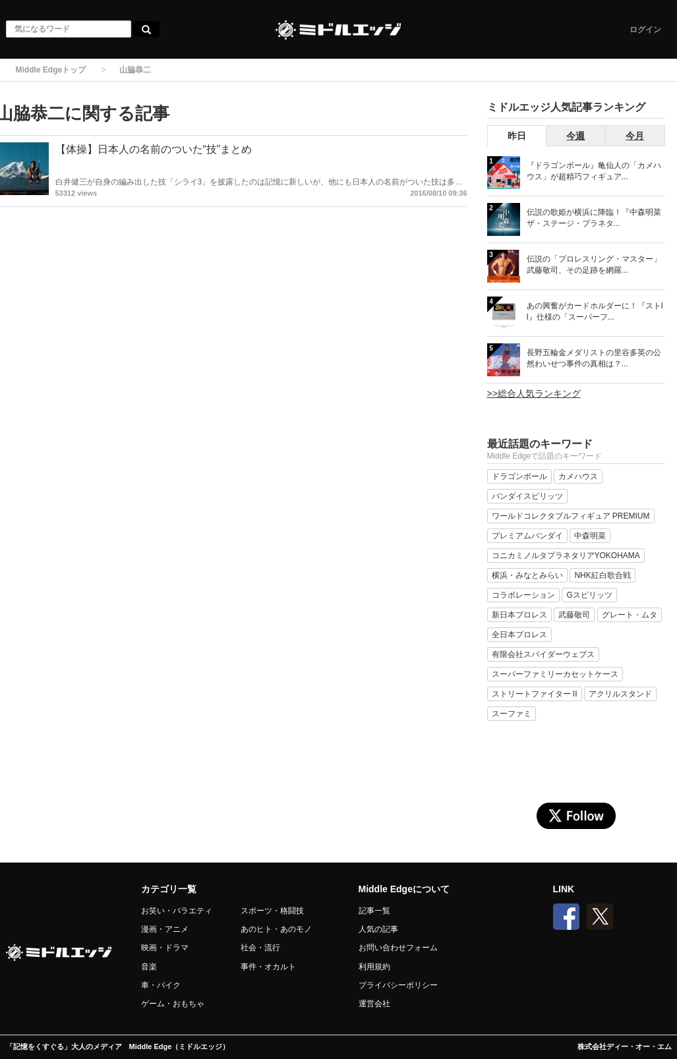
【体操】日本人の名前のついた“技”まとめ (153, 149)
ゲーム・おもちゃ (172, 1003)
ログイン (645, 29)
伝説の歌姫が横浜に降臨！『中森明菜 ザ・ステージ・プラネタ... (594, 218)
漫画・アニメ (165, 929)
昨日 (517, 135)
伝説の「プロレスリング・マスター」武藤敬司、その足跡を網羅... (594, 264)
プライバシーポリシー (398, 985)
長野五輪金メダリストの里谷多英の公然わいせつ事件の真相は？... (594, 358)
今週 (575, 135)
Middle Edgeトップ (51, 69)
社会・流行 (260, 947)
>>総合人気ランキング (534, 393)
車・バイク (161, 985)
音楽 (149, 966)
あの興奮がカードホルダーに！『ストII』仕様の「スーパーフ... (595, 311)
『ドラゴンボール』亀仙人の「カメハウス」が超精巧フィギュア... (594, 171)
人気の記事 (378, 929)
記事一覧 (374, 910)
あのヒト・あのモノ (276, 929)
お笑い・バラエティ (176, 910)
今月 (635, 135)
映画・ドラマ (165, 947)
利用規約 (374, 966)
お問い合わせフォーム (398, 947)
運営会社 (374, 1003)
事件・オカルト (268, 966)
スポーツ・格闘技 (272, 910)
